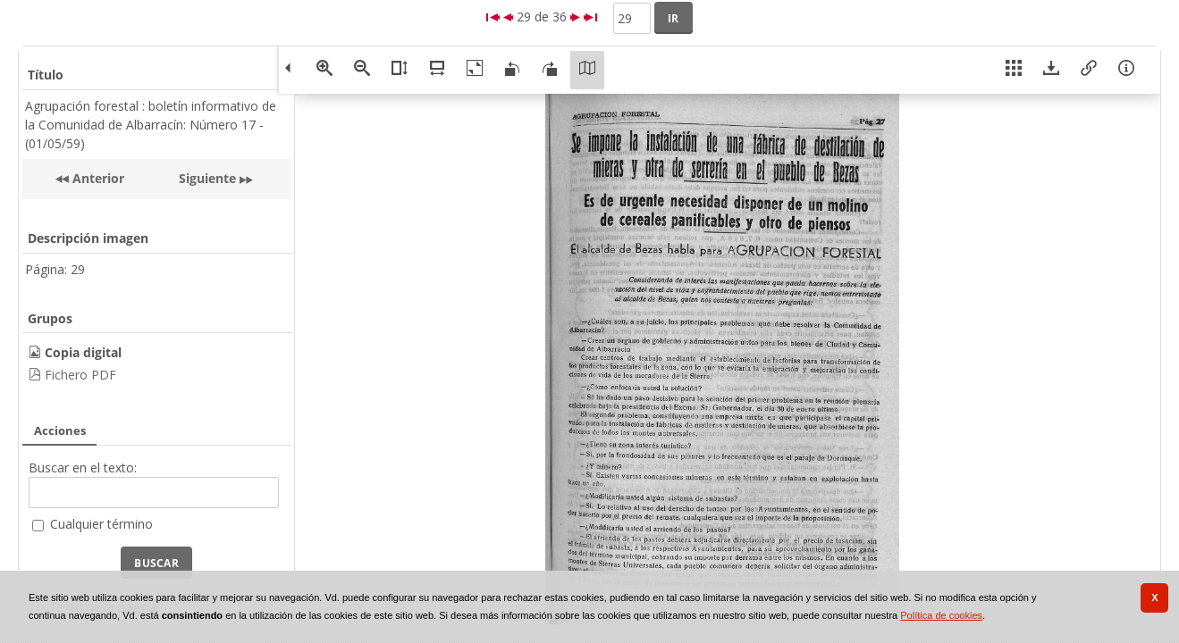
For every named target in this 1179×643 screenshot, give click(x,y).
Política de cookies (941, 615)
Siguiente (207, 178)
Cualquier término (101, 523)
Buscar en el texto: (83, 467)
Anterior (96, 178)
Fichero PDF (80, 374)
